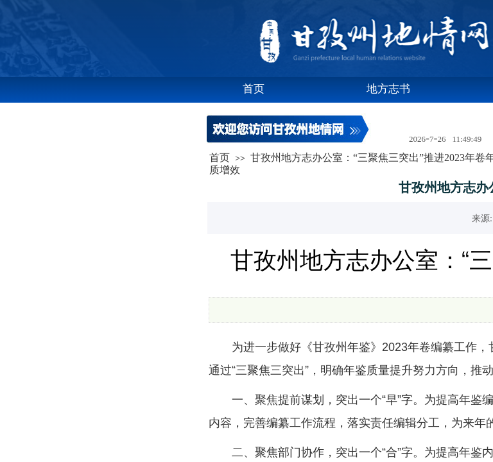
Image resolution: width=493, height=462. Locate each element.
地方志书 (388, 89)
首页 (253, 89)
